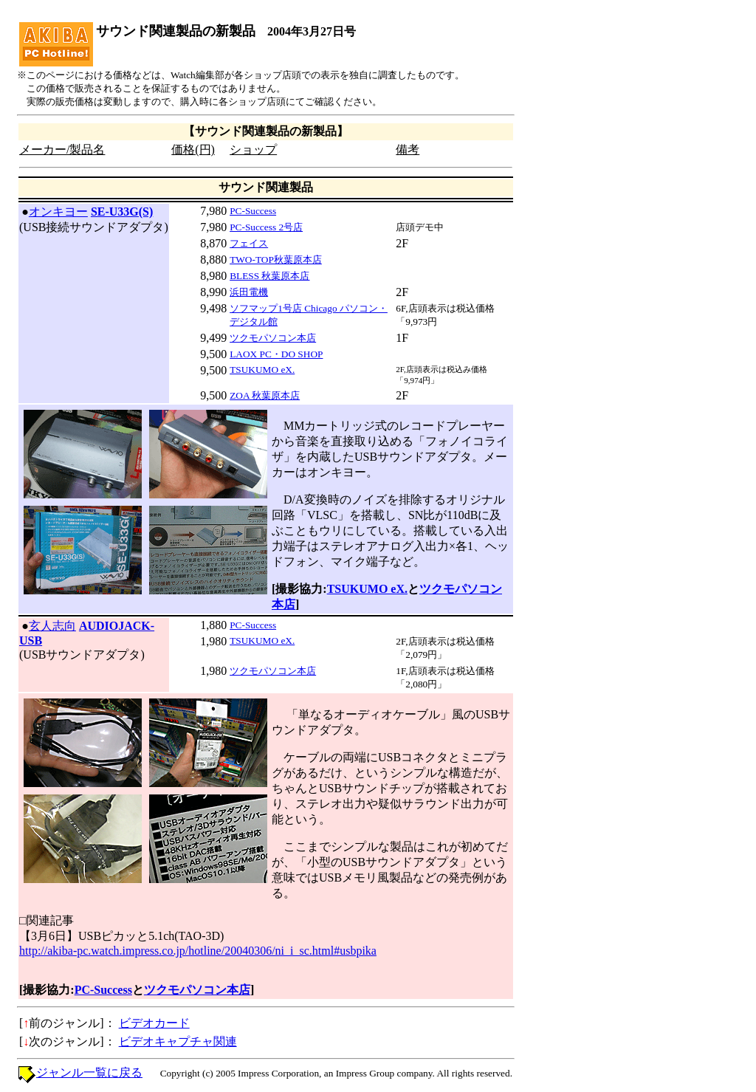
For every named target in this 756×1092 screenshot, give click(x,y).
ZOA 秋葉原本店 (265, 395)
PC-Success (253, 210)
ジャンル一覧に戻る (89, 1072)
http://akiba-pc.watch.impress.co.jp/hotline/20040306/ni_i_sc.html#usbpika (198, 950)
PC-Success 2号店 (266, 227)
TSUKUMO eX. (262, 369)
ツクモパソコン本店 (273, 337)
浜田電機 (249, 292)
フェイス (249, 243)
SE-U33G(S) (122, 211)
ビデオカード (154, 1023)
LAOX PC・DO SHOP (276, 354)
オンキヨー (58, 211)
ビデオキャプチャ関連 (178, 1041)
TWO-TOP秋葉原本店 (276, 259)
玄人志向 (52, 625)
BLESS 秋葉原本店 (269, 275)
